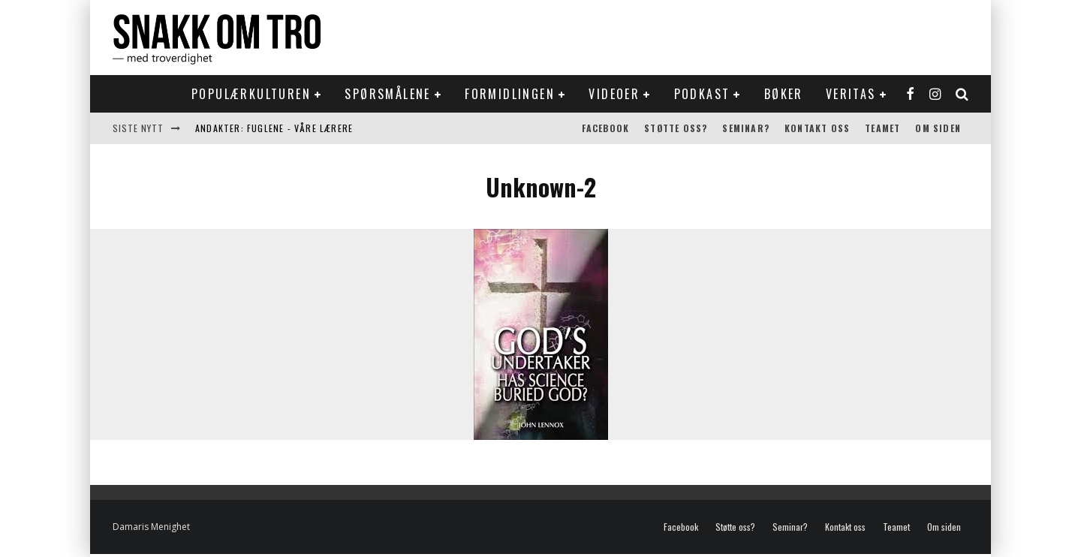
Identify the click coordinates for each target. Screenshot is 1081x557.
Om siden (938, 128)
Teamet (882, 128)
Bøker (783, 94)
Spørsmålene (387, 94)
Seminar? (745, 128)
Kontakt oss (817, 128)
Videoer (614, 94)
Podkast (702, 94)
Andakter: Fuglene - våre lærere (274, 128)
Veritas (851, 94)
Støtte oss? (675, 128)
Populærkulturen (251, 94)
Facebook (606, 128)
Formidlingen (510, 94)
